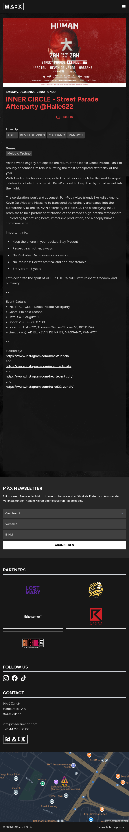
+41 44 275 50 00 (16, 729)
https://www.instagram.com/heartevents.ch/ (39, 376)
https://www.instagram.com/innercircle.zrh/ (38, 366)
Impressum (119, 827)
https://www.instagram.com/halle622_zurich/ (39, 387)
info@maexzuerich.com (20, 724)
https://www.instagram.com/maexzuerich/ (37, 356)
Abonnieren (64, 545)
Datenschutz (104, 827)
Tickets (64, 117)
